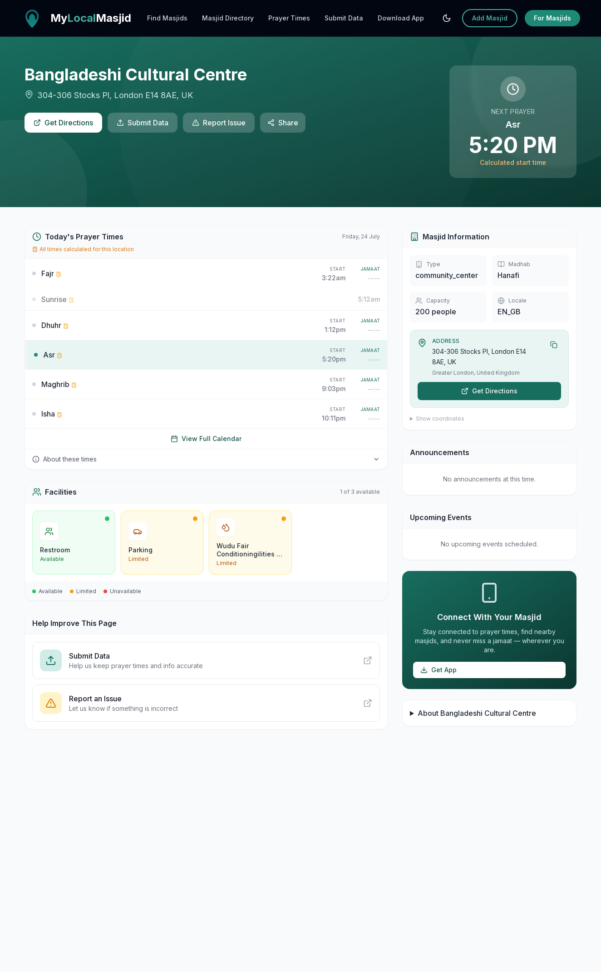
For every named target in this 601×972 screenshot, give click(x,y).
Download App (401, 18)
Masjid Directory (228, 18)
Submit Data (344, 18)
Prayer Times (289, 18)
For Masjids (552, 18)
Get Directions (63, 122)
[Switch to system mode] (446, 18)
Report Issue (219, 122)
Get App (438, 670)
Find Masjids (167, 18)
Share (282, 122)
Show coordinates (440, 418)
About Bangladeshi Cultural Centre (477, 713)
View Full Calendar (206, 438)
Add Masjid (489, 18)
